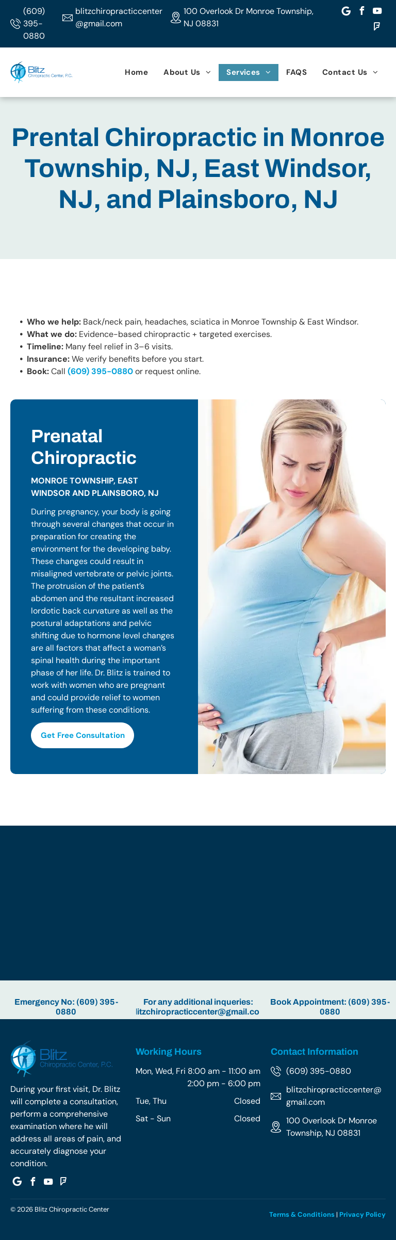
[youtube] (377, 12)
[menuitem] (136, 72)
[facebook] (361, 12)
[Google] (346, 12)
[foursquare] (377, 28)
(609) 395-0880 (34, 23)
